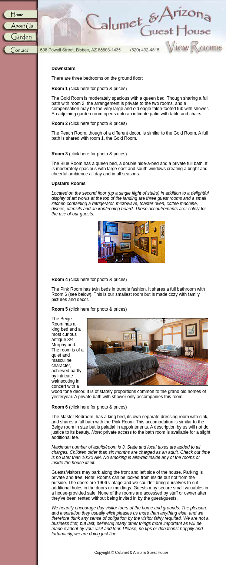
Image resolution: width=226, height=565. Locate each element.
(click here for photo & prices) (89, 88)
